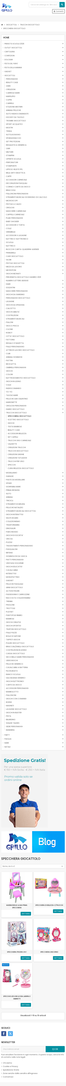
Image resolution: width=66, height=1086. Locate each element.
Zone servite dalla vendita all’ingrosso (20, 1073)
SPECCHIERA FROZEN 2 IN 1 (17, 952)
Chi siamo (7, 1063)
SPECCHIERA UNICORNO (49, 952)
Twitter (10, 1033)
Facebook (3, 1033)
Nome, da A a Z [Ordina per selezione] (9, 866)
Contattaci (8, 1076)
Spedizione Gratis (11, 1069)
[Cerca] (47, 4)
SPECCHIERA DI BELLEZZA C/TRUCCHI (49, 905)
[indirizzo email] (23, 1049)
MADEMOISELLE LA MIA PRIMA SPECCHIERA (16, 906)
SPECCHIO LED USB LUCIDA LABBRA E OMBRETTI (16, 997)
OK (55, 1049)
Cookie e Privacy (10, 1066)
